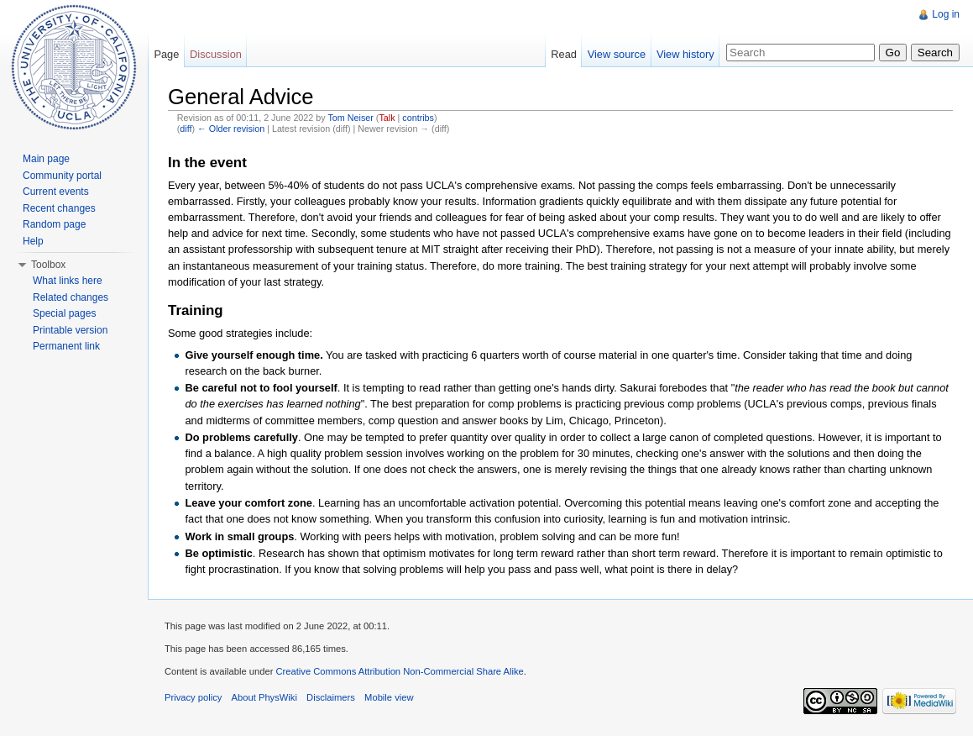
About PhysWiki (264, 697)
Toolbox (48, 265)
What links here (67, 281)
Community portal (62, 175)
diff (185, 129)
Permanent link (66, 346)
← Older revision (230, 129)
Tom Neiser (350, 118)
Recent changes (59, 208)
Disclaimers (330, 697)
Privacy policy (193, 697)
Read (564, 54)
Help (33, 241)
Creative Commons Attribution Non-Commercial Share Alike (399, 671)
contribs (418, 118)
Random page (54, 224)
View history (685, 54)
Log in (946, 14)
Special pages (64, 313)
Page (166, 54)
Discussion (216, 54)
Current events (56, 191)
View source (617, 54)
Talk (387, 118)
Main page (46, 159)
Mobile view (388, 697)
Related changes (70, 297)
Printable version (70, 330)
